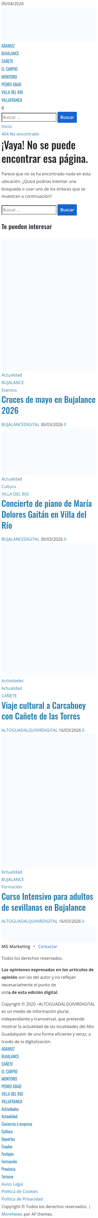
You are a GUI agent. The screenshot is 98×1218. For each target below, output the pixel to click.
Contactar (47, 946)
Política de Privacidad (22, 1199)
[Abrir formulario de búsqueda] (3, 108)
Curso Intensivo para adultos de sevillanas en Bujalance (47, 901)
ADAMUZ (8, 46)
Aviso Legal (12, 1184)
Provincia (8, 1169)
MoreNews (12, 1214)
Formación (12, 887)
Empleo (7, 1146)
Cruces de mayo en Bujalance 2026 (49, 404)
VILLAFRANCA (12, 100)
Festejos (8, 1154)
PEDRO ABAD (11, 84)
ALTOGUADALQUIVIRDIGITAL (30, 730)
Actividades (13, 681)
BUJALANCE (10, 53)
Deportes (8, 1139)
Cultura (9, 486)
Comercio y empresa (17, 1124)
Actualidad (12, 375)
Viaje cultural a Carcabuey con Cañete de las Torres (44, 710)
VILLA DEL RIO (12, 92)
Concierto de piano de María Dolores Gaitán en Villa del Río (47, 514)
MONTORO (9, 77)
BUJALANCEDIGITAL (21, 424)
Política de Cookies (20, 1191)
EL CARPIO (10, 69)
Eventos (9, 390)
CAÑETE (7, 61)
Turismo (7, 1176)
